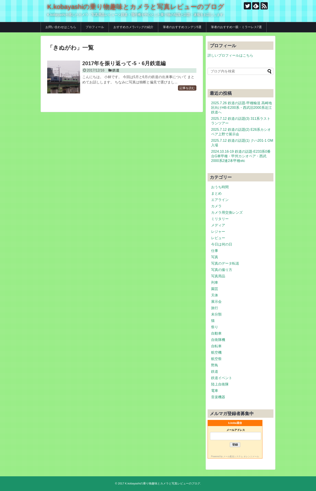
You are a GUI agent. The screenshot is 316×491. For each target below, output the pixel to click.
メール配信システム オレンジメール (241, 456)
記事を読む (187, 88)
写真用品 (218, 276)
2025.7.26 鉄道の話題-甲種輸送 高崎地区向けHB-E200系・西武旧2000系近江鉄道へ (241, 107)
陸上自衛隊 (220, 384)
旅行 (214, 308)
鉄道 (115, 70)
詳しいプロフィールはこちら (230, 55)
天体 (214, 295)
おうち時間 (220, 187)
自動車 (216, 333)
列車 (214, 282)
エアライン (220, 200)
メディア (218, 225)
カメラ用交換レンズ (227, 212)
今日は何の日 (221, 244)
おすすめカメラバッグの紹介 (133, 27)
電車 (214, 390)
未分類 (216, 314)
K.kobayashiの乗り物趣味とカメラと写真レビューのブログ (135, 6)
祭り (214, 327)
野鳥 (214, 365)
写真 (214, 257)
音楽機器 (218, 397)
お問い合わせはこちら (60, 27)
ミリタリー (220, 219)
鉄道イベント (221, 378)
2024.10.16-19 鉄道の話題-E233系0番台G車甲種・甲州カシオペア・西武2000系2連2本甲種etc (241, 156)
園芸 (214, 289)
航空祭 (216, 359)
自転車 (216, 346)
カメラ (216, 206)
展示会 (216, 301)
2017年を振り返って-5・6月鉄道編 (124, 63)
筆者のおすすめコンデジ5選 (182, 27)
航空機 (216, 352)
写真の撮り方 (221, 270)
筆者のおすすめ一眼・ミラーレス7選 (236, 27)
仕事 (214, 251)
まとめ (216, 193)
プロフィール (95, 27)
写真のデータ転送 (225, 263)
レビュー (218, 238)
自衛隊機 (218, 340)
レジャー (218, 231)
